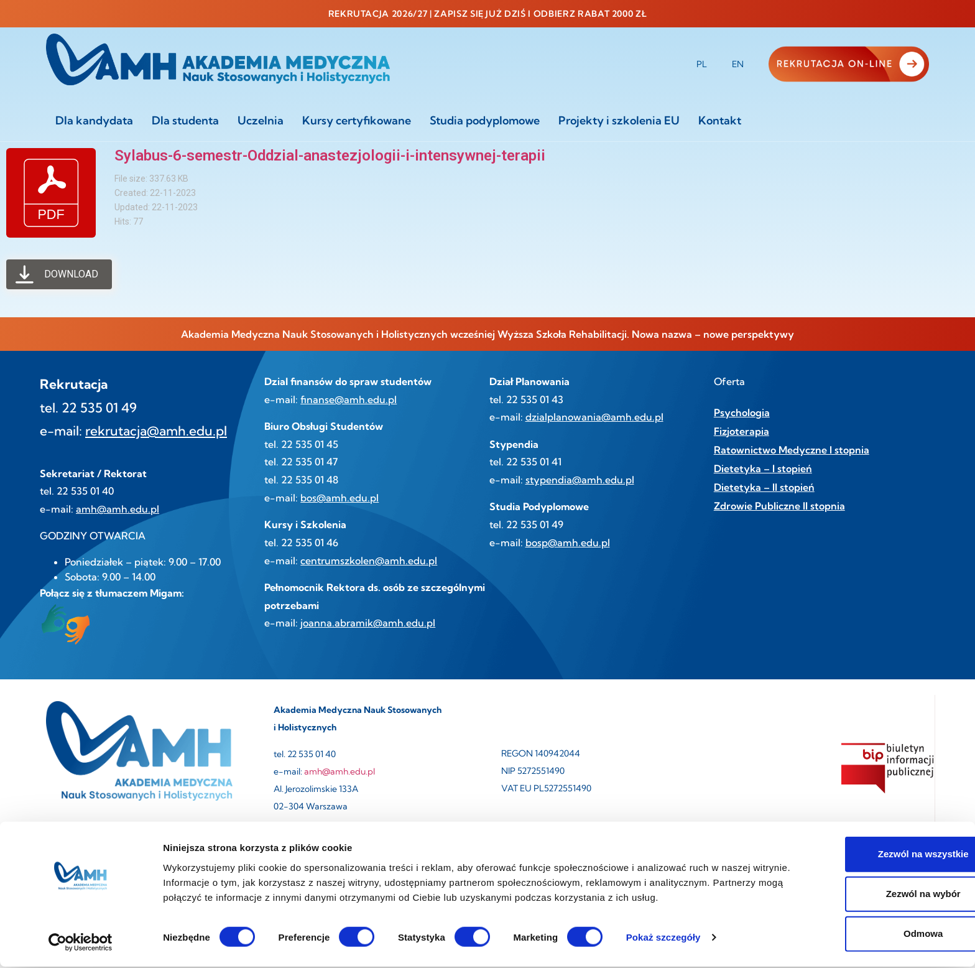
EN (738, 64)
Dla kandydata (94, 120)
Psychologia (742, 412)
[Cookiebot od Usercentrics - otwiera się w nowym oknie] (80, 943)
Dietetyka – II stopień (764, 487)
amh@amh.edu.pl (117, 509)
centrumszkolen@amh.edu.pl (368, 560)
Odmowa (870, 935)
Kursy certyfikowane (356, 120)
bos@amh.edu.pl (339, 497)
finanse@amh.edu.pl (348, 399)
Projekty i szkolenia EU (619, 120)
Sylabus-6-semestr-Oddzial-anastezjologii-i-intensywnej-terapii (329, 155)
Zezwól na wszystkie (871, 855)
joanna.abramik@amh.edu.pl (367, 623)
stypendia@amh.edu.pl (579, 479)
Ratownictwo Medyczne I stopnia (791, 450)
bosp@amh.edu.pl (567, 542)
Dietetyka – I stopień (763, 468)
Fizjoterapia (741, 431)
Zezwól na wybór (871, 895)
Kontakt (719, 120)
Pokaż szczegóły (663, 938)
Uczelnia (261, 120)
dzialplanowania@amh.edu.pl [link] (594, 417)
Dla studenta (185, 120)
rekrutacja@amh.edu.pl (156, 430)
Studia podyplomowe (485, 120)
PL (701, 64)
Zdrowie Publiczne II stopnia (779, 506)
